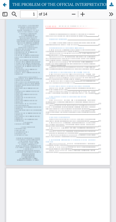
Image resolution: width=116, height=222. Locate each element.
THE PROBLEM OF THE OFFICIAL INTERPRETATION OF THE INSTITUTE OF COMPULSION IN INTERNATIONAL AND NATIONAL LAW (64, 4)
